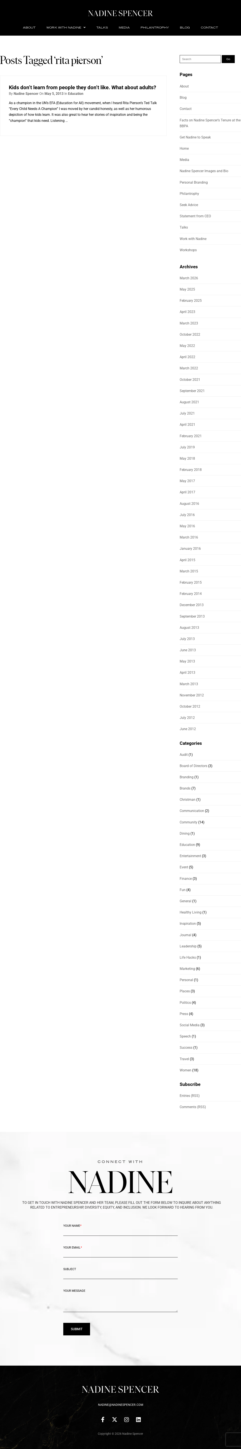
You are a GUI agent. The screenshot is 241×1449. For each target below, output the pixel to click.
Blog (185, 27)
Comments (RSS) (193, 1107)
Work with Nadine (65, 27)
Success (186, 1047)
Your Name (120, 1229)
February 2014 (191, 594)
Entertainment (190, 856)
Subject (120, 1272)
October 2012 (190, 706)
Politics (185, 1003)
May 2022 (187, 346)
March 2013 (189, 684)
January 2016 (190, 549)
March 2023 (189, 323)
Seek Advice (189, 205)
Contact (209, 27)
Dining (185, 833)
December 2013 (192, 605)
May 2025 (187, 289)
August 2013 (189, 628)
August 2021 (189, 402)
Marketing (187, 969)
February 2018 (191, 470)
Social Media (190, 1025)
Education (75, 94)
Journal (185, 935)
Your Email (120, 1251)
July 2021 (187, 413)
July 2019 (187, 447)
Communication (192, 811)
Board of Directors (193, 766)
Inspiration (188, 924)
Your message (120, 1303)
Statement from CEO (195, 216)
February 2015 (191, 582)
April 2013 (187, 672)
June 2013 (188, 650)
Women (185, 1070)
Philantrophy (155, 27)
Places (185, 991)
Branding (186, 777)
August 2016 (189, 504)
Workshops (188, 250)
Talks (102, 27)
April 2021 (187, 425)
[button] (65, 27)
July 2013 (187, 639)
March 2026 (189, 278)
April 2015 (187, 560)
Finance (186, 879)
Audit (184, 755)
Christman (187, 800)
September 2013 (192, 616)
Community (188, 822)
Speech (185, 1036)
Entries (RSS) (190, 1096)
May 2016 (187, 526)
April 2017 (187, 492)
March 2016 (189, 537)
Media (124, 27)
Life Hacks (188, 957)
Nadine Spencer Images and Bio (204, 171)
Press (184, 1014)
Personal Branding (194, 182)
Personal (186, 980)
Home (184, 148)
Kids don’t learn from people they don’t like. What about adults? (82, 87)
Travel (184, 1059)
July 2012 (187, 718)
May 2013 (187, 661)
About (29, 27)
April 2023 (187, 312)
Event (184, 867)
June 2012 (188, 729)
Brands (185, 788)
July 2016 (187, 515)
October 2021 (190, 380)
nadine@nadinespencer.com (120, 1404)
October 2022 (190, 334)
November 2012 (192, 695)
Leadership (188, 946)
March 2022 (189, 368)
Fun (183, 890)
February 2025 (191, 301)
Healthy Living (190, 912)
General (185, 901)
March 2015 (189, 571)
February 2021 (191, 436)
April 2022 (187, 357)
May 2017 (187, 481)
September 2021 (192, 391)
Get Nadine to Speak (195, 137)
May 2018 (187, 458)
